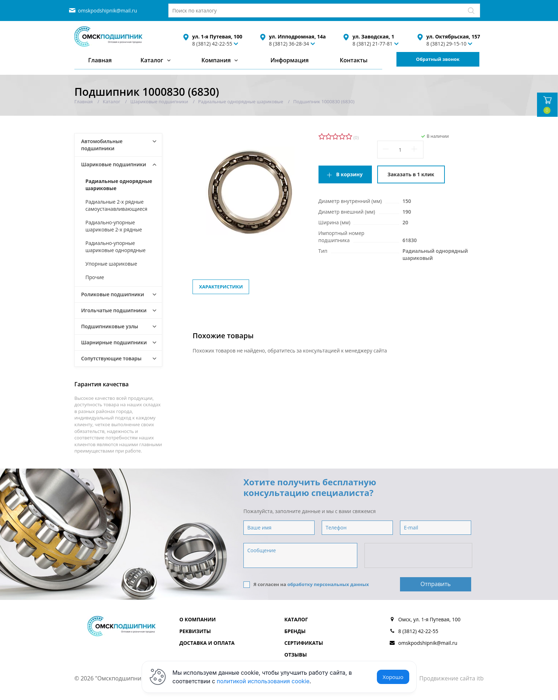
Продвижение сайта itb (451, 678)
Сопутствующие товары (111, 358)
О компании (197, 619)
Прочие (94, 277)
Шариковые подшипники (113, 164)
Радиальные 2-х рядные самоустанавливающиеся (116, 205)
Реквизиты (195, 631)
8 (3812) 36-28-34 (289, 43)
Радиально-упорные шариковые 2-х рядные (113, 226)
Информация (289, 60)
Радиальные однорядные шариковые (118, 185)
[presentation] (419, 556)
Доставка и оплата (207, 642)
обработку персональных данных (328, 584)
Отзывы (295, 654)
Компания (216, 60)
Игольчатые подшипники (114, 310)
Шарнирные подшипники (114, 342)
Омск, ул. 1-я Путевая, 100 (429, 619)
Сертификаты (303, 642)
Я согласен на (306, 584)
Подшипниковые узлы (109, 326)
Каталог (152, 60)
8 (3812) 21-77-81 (372, 43)
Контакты (354, 60)
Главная (100, 60)
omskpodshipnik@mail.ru (107, 10)
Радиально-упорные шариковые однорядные (115, 247)
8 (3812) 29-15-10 (446, 43)
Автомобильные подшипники (101, 145)
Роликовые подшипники (112, 294)
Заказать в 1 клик (411, 174)
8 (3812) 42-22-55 (212, 43)
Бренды (295, 631)
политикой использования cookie (263, 681)
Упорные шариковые (111, 263)
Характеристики (221, 286)
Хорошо (393, 676)
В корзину (349, 174)
